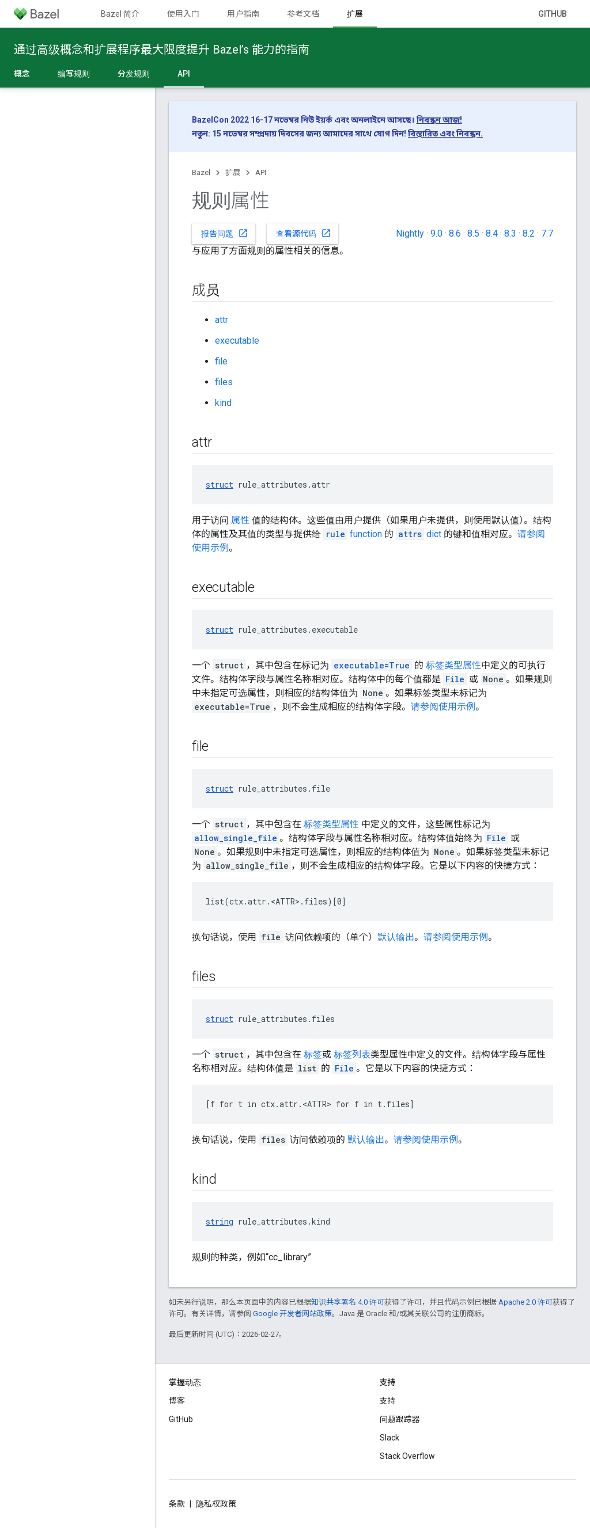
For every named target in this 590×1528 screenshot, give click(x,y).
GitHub (552, 13)
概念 (22, 73)
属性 (240, 520)
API (260, 172)
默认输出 (395, 937)
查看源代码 (303, 233)
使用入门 (183, 13)
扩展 (232, 172)
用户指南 (243, 13)
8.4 (492, 233)
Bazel (201, 172)
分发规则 (134, 73)
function (352, 534)
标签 (313, 1054)
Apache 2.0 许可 (525, 1302)
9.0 (436, 233)
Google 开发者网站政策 (292, 1313)
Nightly (410, 233)
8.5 (473, 233)
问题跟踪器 (400, 1419)
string (219, 1221)
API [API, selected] (183, 73)
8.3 (510, 233)
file (221, 361)
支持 (388, 1400)
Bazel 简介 (120, 13)
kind (223, 402)
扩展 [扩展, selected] (355, 13)
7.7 (547, 233)
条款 (177, 1503)
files (224, 382)
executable (237, 340)
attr (221, 319)
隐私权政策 (216, 1503)
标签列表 (352, 1054)
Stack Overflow (407, 1456)
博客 (177, 1400)
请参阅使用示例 (443, 706)
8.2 (529, 233)
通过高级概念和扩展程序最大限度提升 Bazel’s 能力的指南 (161, 49)
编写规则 (74, 73)
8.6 (455, 233)
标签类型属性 (453, 665)
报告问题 (224, 233)
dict (418, 534)
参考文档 (303, 13)
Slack (389, 1437)
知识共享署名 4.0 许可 (347, 1302)
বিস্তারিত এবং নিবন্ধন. (445, 133)
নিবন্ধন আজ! (439, 119)
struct (219, 484)
